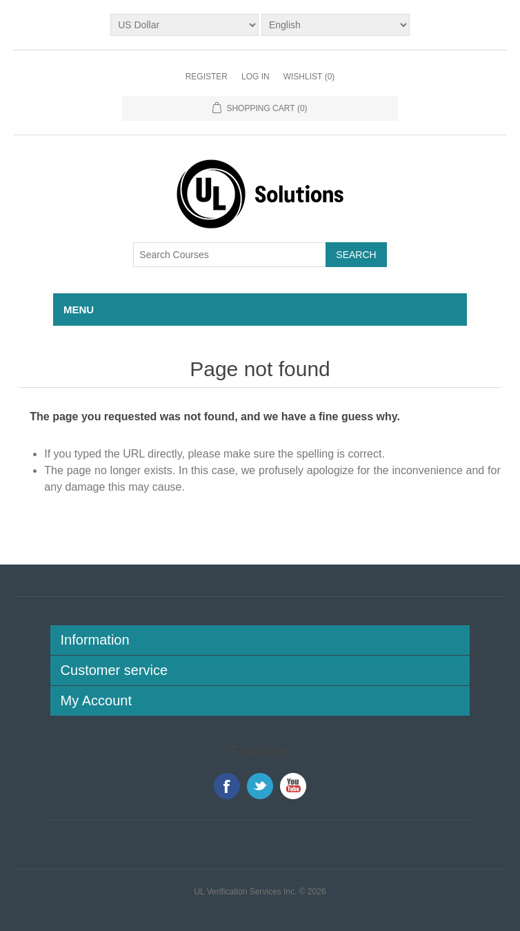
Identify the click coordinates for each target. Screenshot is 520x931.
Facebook (227, 786)
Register (207, 76)
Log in (255, 76)
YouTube (293, 786)
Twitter (260, 786)
